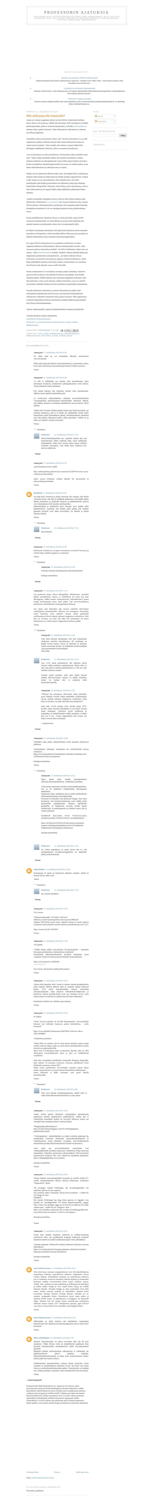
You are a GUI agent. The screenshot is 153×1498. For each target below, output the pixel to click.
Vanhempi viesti (82, 1472)
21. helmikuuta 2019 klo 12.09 (55, 738)
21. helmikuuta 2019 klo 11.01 (55, 591)
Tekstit (99, 116)
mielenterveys (72, 334)
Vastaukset (41, 429)
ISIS (40, 334)
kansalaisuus (56, 334)
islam (46, 334)
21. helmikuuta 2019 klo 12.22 (63, 775)
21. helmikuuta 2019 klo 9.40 (55, 547)
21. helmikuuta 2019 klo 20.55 (55, 1231)
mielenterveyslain (45, 252)
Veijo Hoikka (39, 869)
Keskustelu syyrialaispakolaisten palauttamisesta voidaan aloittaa (52, 322)
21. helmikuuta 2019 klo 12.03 (63, 567)
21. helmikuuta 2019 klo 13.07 (55, 909)
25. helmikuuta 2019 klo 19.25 (63, 690)
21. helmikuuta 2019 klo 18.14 (55, 980)
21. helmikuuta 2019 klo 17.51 (66, 435)
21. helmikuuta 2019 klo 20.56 (63, 1268)
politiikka (46, 336)
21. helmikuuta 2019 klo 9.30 (54, 493)
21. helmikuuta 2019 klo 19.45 (55, 1110)
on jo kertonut (52, 202)
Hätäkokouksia (32, 325)
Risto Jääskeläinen (41, 1338)
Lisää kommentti (34, 1380)
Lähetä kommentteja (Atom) (42, 1478)
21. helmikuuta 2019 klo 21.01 (63, 1317)
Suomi (55, 336)
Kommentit (100, 121)
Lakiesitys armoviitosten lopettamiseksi (79, 88)
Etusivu (57, 1472)
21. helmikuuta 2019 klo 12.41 (63, 635)
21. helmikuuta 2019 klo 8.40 (55, 377)
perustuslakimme (80, 126)
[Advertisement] (76, 47)
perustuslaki (33, 336)
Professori (45, 435)
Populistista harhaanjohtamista (38, 319)
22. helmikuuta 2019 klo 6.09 (65, 1089)
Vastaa (36, 369)
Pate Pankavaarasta (42, 1268)
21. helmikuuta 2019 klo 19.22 (55, 1013)
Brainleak (38, 493)
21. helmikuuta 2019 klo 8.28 (55, 352)
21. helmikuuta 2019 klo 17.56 (66, 846)
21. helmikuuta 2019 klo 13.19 (55, 941)
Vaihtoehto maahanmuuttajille (79, 99)
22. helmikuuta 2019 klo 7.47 (62, 1338)
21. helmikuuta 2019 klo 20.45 (55, 1174)
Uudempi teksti (32, 1472)
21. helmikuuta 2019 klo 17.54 (66, 659)
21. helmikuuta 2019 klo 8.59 (55, 463)
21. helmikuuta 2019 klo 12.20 (58, 869)
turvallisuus (66, 336)
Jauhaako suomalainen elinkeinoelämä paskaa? (79, 78)
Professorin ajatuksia (76, 12)
